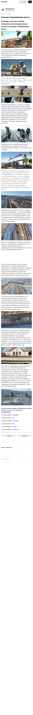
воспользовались (20, 380)
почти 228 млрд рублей (16, 341)
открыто (7, 368)
